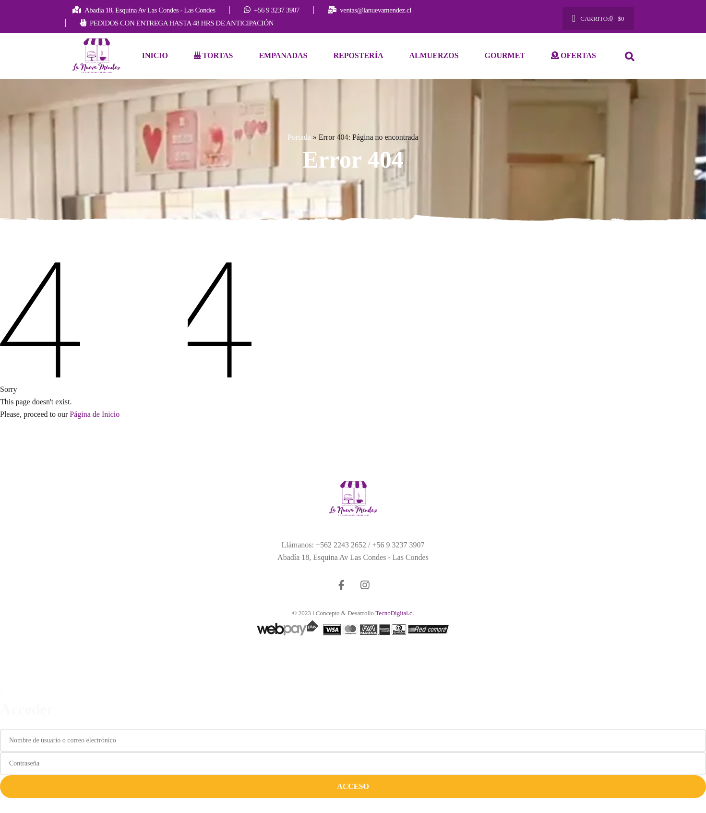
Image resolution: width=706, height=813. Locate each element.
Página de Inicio (95, 415)
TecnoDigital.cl (394, 613)
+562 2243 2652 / (344, 545)
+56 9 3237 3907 (398, 545)
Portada (299, 137)
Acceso (353, 787)
